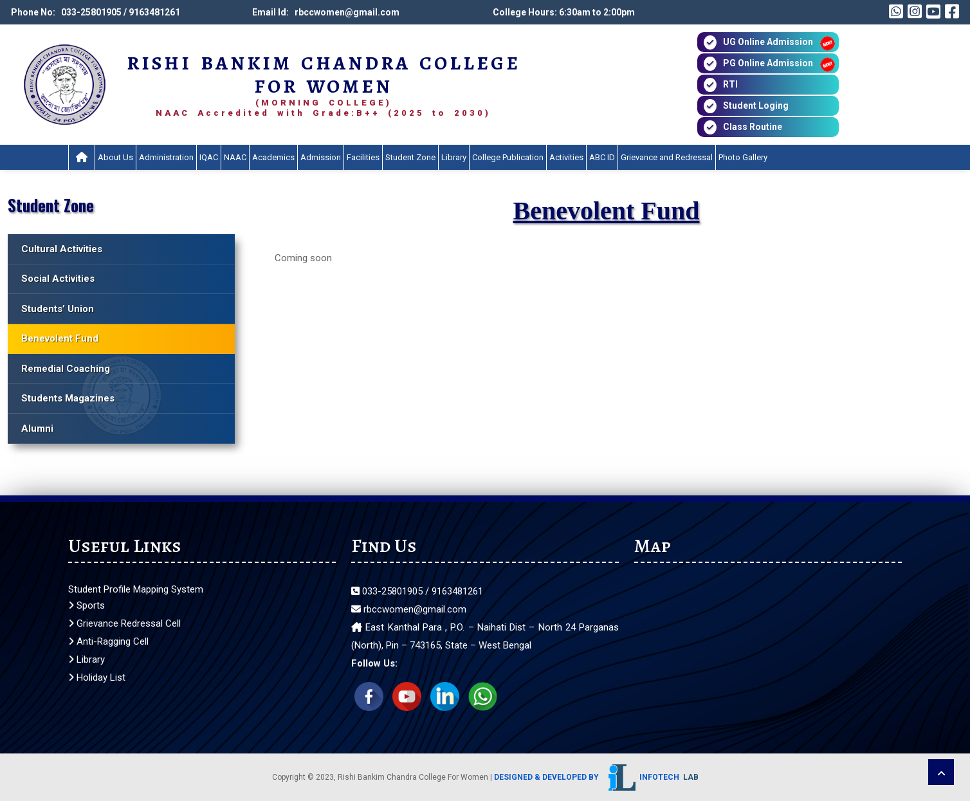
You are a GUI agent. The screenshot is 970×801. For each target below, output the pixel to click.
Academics (273, 157)
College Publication (508, 157)
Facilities (363, 157)
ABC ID (602, 157)
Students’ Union (57, 309)
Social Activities (58, 278)
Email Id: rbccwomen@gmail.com (325, 12)
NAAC (235, 157)
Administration (166, 157)
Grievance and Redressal (667, 157)
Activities (566, 157)
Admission (320, 157)
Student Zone (410, 157)
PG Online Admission (768, 63)
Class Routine (752, 127)
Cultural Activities (61, 249)
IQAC (208, 157)
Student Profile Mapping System (135, 589)
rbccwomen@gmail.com (408, 609)
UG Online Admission (768, 42)
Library (453, 157)
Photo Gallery (742, 157)
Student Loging (756, 105)
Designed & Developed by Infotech (596, 777)
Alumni (37, 428)
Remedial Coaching (65, 368)
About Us (115, 157)
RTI (730, 84)
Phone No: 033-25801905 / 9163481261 (95, 12)
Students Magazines (67, 398)
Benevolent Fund (59, 338)
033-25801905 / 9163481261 (417, 591)
